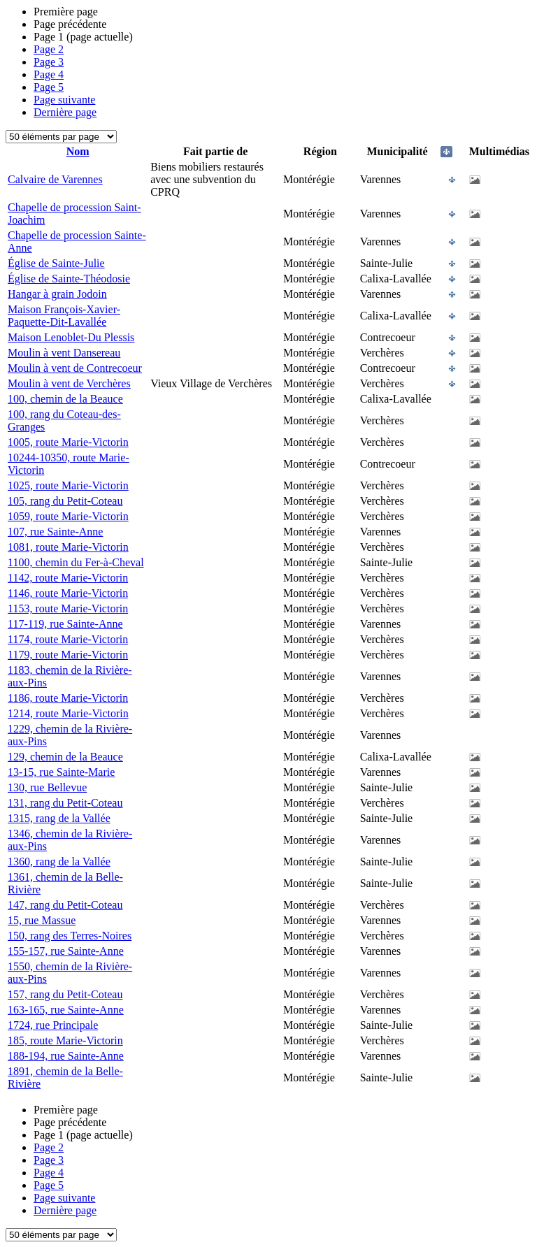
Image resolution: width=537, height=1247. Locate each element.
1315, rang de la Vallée (59, 818)
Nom (78, 151)
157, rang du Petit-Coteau (65, 994)
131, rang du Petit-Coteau (65, 803)
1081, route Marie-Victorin (68, 547)
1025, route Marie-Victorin (68, 485)
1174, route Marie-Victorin (68, 639)
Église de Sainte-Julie (56, 263)
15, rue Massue (42, 920)
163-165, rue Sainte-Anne (66, 1010)
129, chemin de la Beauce (65, 757)
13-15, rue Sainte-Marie (61, 772)
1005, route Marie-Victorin (68, 442)
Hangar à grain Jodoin (57, 294)
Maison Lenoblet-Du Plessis (71, 337)
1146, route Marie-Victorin (68, 593)
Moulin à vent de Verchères (69, 383)
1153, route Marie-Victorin (68, 608)
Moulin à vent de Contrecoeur (75, 368)
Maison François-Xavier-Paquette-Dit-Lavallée (64, 315)
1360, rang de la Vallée (59, 861)
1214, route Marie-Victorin (68, 713)
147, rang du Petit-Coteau (65, 905)
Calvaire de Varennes (55, 179)
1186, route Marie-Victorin (68, 698)
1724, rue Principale (53, 1025)
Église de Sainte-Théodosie (69, 278)
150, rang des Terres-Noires (69, 936)
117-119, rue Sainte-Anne (65, 624)
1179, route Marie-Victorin (68, 655)
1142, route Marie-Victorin (68, 578)
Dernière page (65, 112)
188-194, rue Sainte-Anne (66, 1056)
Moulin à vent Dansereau (64, 353)
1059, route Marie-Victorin (68, 516)
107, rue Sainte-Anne (55, 532)
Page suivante (64, 100)
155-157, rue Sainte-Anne (66, 951)
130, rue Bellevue (47, 787)
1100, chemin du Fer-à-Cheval (76, 562)
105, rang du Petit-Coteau (65, 501)
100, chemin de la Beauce (65, 399)
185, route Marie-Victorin (65, 1040)
